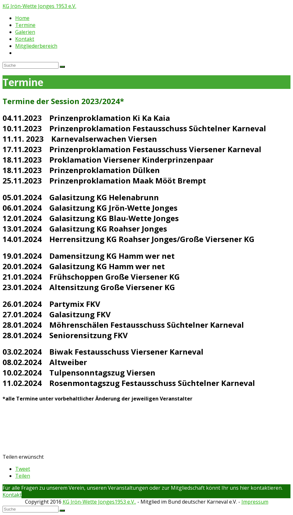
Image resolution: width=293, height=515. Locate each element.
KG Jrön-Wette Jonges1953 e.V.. (99, 501)
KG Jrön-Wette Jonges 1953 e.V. (39, 6)
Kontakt (12, 494)
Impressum (254, 501)
